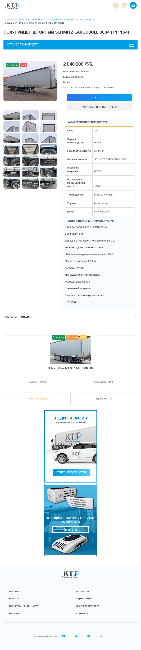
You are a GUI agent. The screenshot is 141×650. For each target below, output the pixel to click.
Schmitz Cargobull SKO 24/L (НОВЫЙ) (70, 368)
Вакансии (15, 591)
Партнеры (82, 591)
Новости (14, 598)
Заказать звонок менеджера (99, 107)
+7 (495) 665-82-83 (98, 5)
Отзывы (14, 613)
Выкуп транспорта (87, 605)
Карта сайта (84, 598)
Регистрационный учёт (24, 605)
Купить (99, 97)
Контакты (82, 613)
